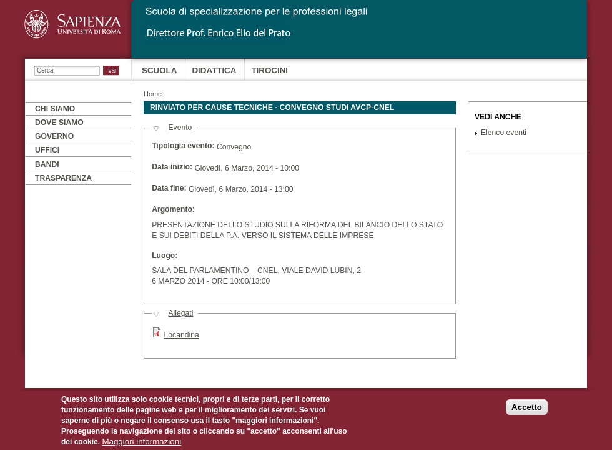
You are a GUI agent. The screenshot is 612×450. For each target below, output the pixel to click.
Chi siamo (55, 108)
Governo (54, 136)
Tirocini (269, 70)
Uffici (47, 150)
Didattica (214, 70)
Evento (180, 127)
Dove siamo (59, 122)
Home (153, 94)
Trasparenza (63, 178)
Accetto (526, 411)
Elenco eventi (503, 132)
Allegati (180, 313)
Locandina (181, 335)
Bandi (47, 164)
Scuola (159, 70)
